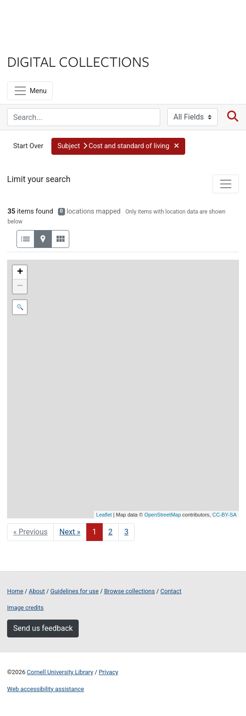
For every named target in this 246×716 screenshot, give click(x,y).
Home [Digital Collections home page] (15, 591)
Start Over (28, 146)
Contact (170, 591)
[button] (118, 146)
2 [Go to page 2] (110, 531)
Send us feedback (43, 628)
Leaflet (104, 514)
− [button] (20, 286)
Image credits (25, 607)
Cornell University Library (60, 672)
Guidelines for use (74, 591)
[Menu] (30, 90)
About (37, 591)
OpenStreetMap (162, 514)
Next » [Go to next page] (70, 531)
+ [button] (20, 272)
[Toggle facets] (226, 184)
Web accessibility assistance (45, 688)
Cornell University (54, 18)
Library (35, 43)
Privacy (108, 672)
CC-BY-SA (224, 514)
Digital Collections (78, 61)
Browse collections (129, 591)
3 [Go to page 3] (126, 531)
